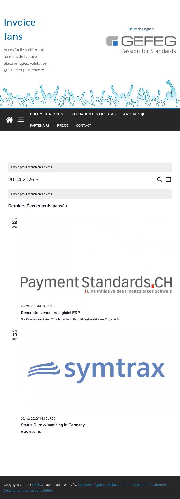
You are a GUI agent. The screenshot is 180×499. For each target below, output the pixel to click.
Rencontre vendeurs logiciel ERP (50, 313)
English (148, 29)
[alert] (90, 194)
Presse (63, 125)
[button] (61, 114)
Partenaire (40, 125)
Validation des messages (94, 114)
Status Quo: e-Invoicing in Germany (53, 425)
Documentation (44, 114)
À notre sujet (135, 114)
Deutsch (134, 29)
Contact (83, 125)
